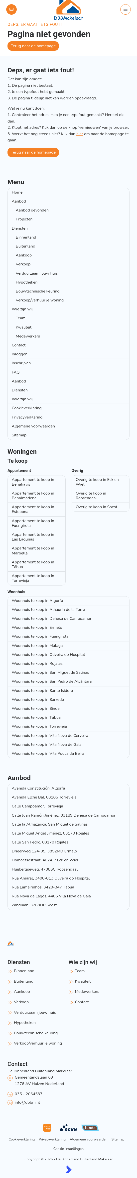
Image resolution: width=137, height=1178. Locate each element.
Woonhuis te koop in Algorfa (37, 600)
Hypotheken (26, 282)
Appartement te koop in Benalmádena (33, 496)
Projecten (24, 219)
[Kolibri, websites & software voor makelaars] (69, 1169)
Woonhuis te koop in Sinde (36, 708)
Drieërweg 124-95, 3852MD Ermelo (44, 851)
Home (17, 192)
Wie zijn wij (22, 309)
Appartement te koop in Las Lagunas (33, 537)
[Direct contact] (11, 9)
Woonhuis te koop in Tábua (36, 717)
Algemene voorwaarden (33, 426)
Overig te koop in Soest (96, 507)
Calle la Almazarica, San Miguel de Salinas (50, 824)
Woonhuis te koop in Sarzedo (38, 699)
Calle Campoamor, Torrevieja (37, 806)
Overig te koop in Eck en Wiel (97, 482)
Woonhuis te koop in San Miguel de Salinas (50, 672)
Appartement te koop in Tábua (33, 564)
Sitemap (19, 435)
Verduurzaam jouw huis (37, 273)
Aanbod (19, 201)
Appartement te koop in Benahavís (33, 482)
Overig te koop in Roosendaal (91, 496)
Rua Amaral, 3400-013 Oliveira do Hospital (51, 878)
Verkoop (23, 264)
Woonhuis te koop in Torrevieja (39, 726)
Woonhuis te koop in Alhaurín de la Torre (48, 609)
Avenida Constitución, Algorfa (38, 788)
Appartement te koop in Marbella (33, 551)
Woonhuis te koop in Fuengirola (40, 636)
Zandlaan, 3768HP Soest (34, 905)
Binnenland (26, 237)
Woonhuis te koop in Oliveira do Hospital (48, 654)
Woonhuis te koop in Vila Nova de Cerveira (50, 735)
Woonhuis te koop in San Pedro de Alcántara (52, 681)
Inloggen (19, 354)
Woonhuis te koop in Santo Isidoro (42, 690)
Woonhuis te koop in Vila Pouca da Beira (48, 753)
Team (20, 318)
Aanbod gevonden (32, 210)
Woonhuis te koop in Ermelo (37, 627)
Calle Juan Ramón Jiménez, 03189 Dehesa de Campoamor (64, 815)
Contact (18, 345)
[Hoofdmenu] (125, 9)
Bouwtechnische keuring (38, 291)
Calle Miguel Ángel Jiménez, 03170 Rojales (50, 833)
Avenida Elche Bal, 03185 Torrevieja (44, 797)
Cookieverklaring (27, 408)
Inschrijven (21, 363)
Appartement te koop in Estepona (33, 509)
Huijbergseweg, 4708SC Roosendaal (45, 869)
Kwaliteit (23, 327)
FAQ (16, 372)
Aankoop (24, 255)
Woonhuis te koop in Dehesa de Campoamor (51, 618)
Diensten (20, 228)
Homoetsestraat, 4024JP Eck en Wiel (45, 860)
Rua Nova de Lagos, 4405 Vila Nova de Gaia (51, 896)
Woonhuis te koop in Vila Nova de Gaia (46, 744)
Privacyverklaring (27, 417)
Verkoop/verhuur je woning (40, 300)
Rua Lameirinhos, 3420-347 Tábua (43, 887)
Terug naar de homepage (33, 46)
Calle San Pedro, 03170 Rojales (40, 842)
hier (79, 134)
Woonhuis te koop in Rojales (37, 663)
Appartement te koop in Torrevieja (33, 578)
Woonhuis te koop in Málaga (37, 645)
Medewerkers (28, 336)
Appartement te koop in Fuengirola (33, 523)
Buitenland (25, 246)
